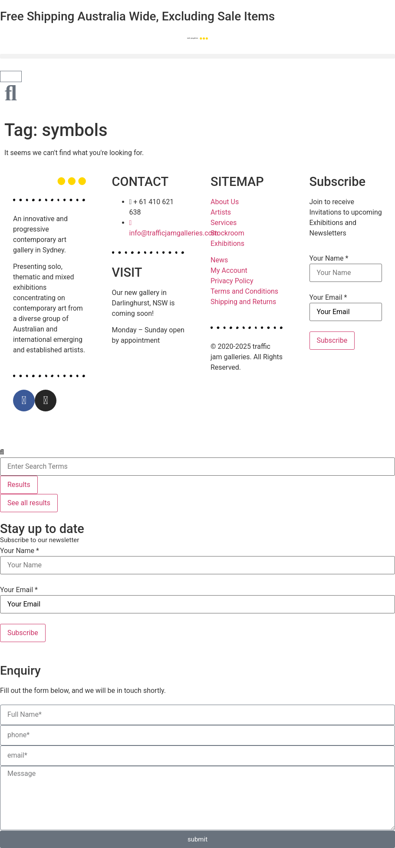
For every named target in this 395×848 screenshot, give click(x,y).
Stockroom (227, 233)
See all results (28, 503)
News (219, 260)
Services (224, 223)
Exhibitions (227, 243)
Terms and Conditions (244, 291)
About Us (225, 202)
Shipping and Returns (243, 302)
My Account (229, 270)
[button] (197, 56)
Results (18, 484)
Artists (221, 212)
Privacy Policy (232, 281)
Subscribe (332, 340)
